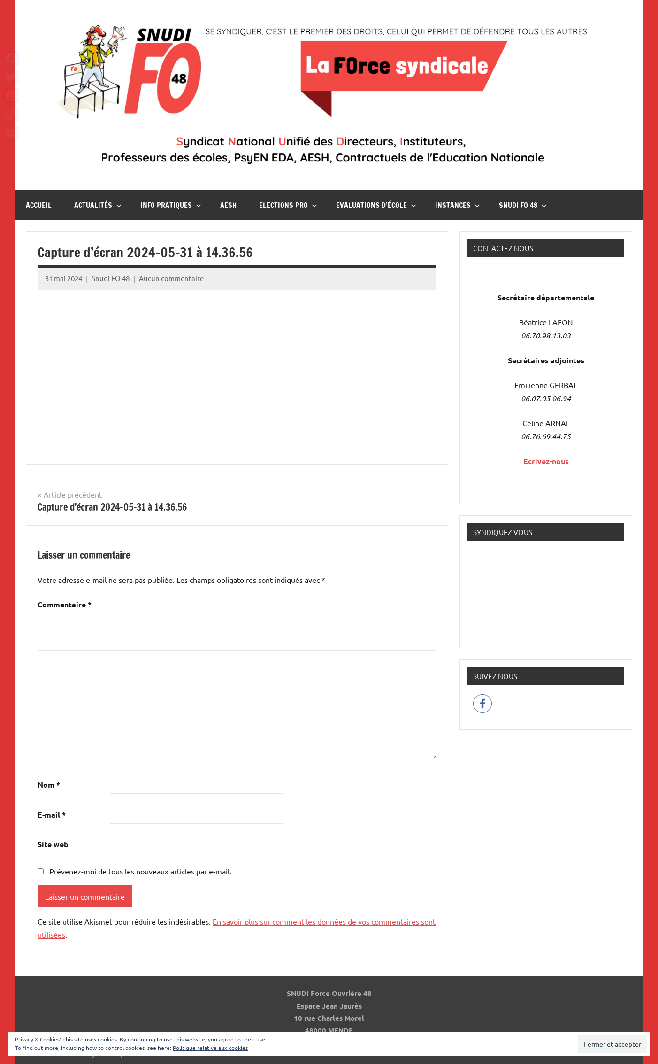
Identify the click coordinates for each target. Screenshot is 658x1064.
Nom (49, 784)
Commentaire (65, 604)
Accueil (39, 205)
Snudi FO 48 (523, 205)
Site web (53, 844)
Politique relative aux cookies (210, 1047)
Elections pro (288, 205)
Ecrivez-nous (546, 461)
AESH (228, 205)
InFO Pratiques (170, 205)
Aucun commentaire (171, 278)
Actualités (98, 205)
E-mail (52, 814)
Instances (457, 205)
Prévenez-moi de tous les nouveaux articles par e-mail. (140, 871)
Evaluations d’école (376, 205)
